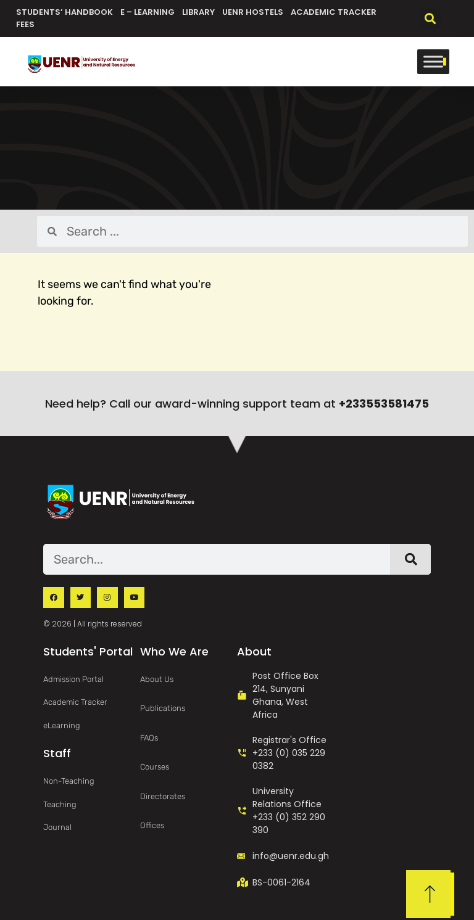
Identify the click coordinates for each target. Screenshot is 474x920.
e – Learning (147, 12)
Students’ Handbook (64, 12)
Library (198, 12)
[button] (430, 19)
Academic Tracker (333, 12)
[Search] (410, 559)
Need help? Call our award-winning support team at (237, 403)
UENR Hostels (252, 12)
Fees (25, 24)
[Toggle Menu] (433, 61)
